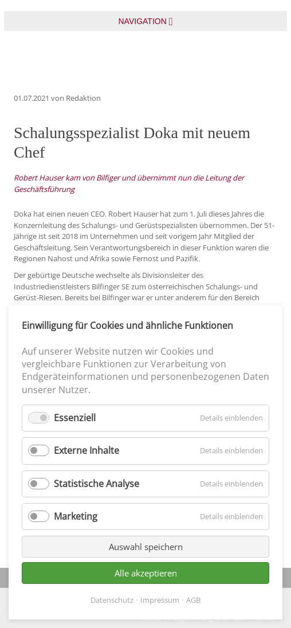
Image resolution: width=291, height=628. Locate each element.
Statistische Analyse (96, 483)
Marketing (75, 516)
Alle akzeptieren (146, 573)
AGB (193, 600)
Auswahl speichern (146, 546)
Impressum (159, 600)
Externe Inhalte (86, 450)
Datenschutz (112, 600)
